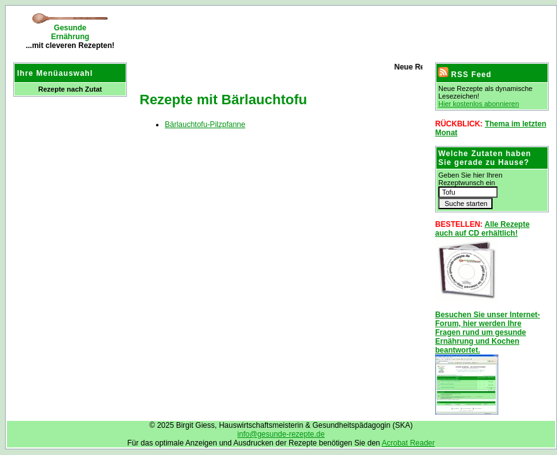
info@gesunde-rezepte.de (281, 434)
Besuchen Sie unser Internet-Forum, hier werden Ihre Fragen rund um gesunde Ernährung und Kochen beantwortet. (487, 332)
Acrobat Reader (407, 443)
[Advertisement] (281, 32)
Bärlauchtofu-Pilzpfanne (205, 124)
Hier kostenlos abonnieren (478, 103)
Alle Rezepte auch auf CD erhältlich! (482, 229)
